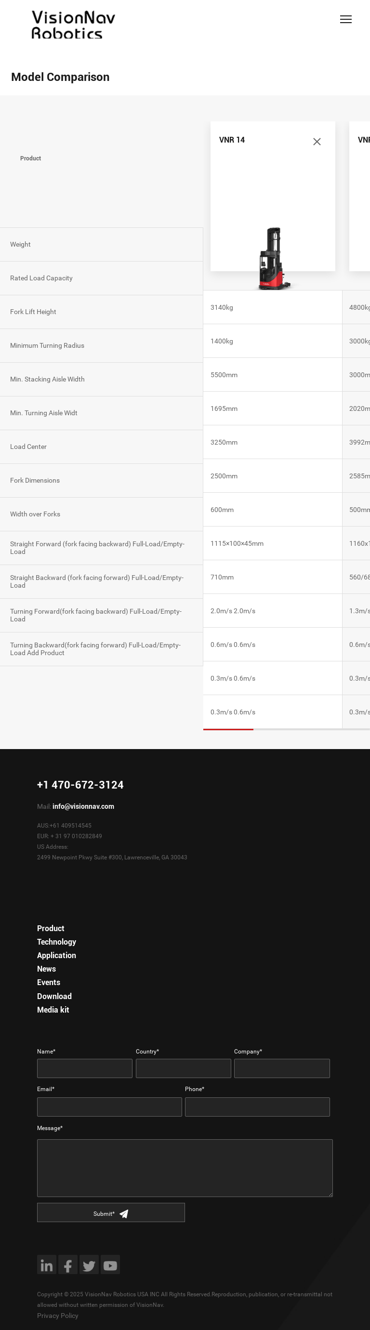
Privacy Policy (58, 1315)
